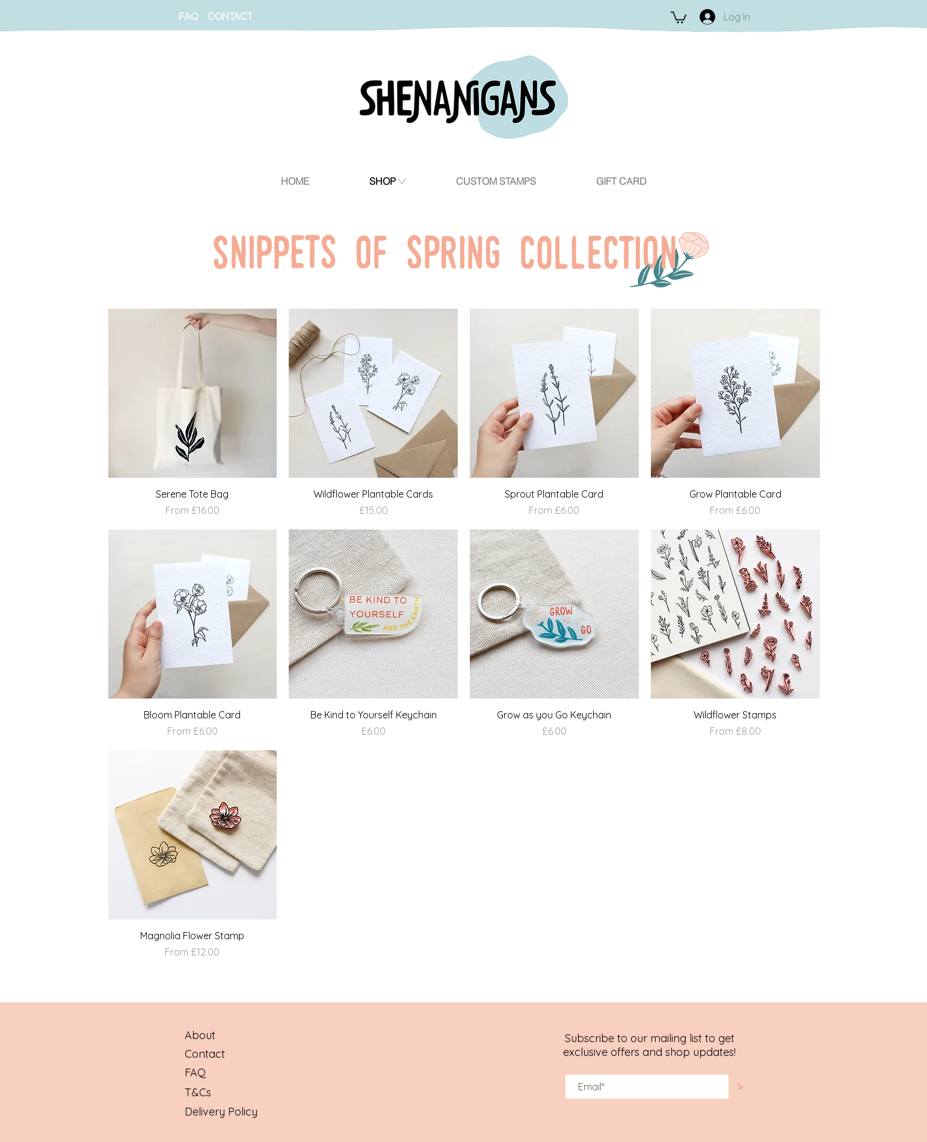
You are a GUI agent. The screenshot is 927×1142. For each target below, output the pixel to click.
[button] (678, 16)
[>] (740, 1087)
